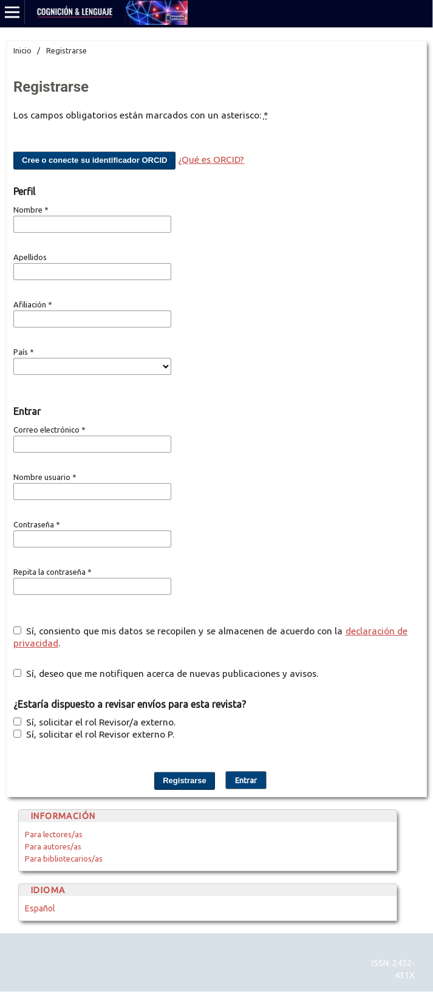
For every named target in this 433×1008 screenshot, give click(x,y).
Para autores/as (53, 846)
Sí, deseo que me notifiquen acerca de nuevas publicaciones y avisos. (165, 673)
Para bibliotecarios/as (64, 858)
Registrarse (184, 780)
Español (40, 908)
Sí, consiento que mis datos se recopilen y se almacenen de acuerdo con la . (210, 637)
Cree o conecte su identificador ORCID (94, 160)
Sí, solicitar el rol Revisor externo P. (93, 734)
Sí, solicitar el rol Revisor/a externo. (94, 722)
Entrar (246, 780)
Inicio (22, 50)
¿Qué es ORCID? (211, 159)
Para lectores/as (54, 834)
